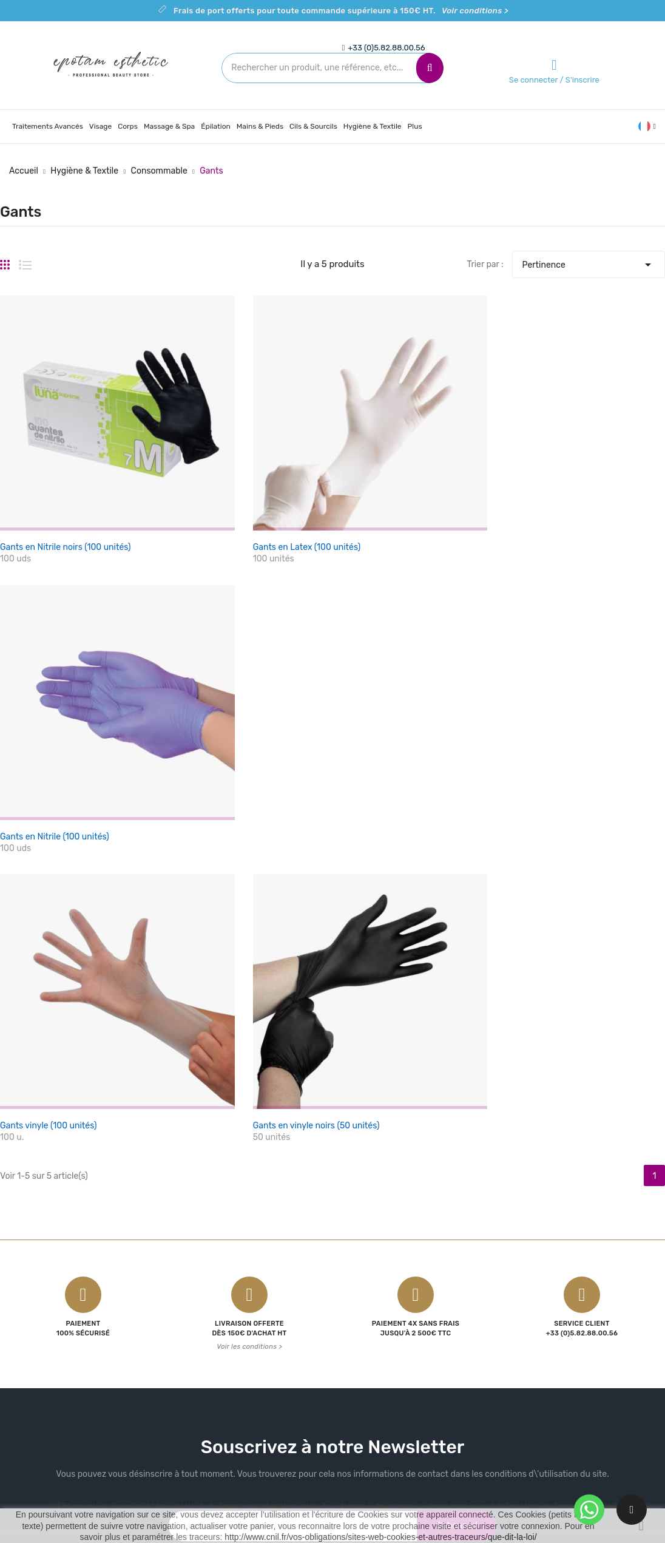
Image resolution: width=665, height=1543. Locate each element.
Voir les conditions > (249, 1011)
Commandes (477, 1343)
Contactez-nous (374, 1364)
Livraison (359, 1300)
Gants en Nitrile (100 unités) (510, 522)
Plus (415, 126)
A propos (359, 1343)
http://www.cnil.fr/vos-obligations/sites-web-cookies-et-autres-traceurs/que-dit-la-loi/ (380, 1537)
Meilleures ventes (265, 1343)
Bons (463, 1407)
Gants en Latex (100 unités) (282, 522)
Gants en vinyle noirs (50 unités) (291, 788)
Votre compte (485, 1276)
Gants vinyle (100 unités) (48, 788)
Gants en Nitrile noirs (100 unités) (65, 522)
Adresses (471, 1385)
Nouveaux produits (268, 1322)
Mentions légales (375, 1322)
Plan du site (365, 1385)
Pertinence (588, 261)
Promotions (253, 1300)
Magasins (360, 1407)
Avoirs (465, 1364)
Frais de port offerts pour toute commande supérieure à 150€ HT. (341, 10)
